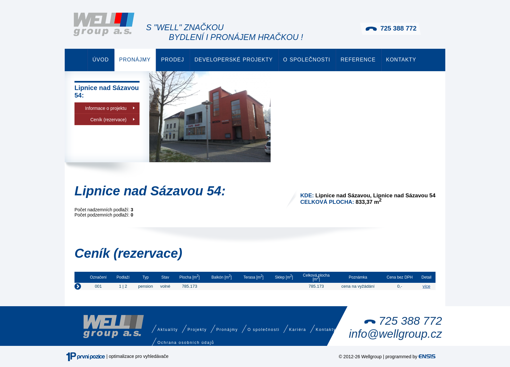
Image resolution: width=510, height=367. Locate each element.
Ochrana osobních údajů (185, 342)
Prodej (172, 59)
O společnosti (306, 59)
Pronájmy (135, 59)
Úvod (100, 59)
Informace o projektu (106, 108)
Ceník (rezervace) (108, 119)
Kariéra (297, 329)
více (426, 286)
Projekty (197, 329)
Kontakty (401, 59)
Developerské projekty (234, 59)
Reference (358, 59)
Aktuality (167, 329)
